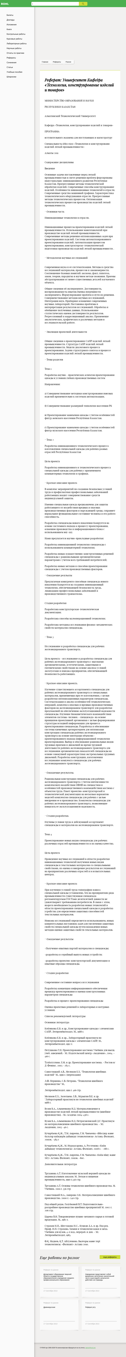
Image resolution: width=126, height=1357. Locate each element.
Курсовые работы (14, 39)
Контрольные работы (16, 34)
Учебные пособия (14, 72)
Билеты (10, 15)
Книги (9, 29)
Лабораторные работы (17, 44)
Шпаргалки (11, 77)
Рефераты (11, 58)
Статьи (10, 67)
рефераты (57, 62)
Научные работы (14, 48)
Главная (45, 62)
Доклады (10, 20)
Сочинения (11, 63)
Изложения (12, 25)
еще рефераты (109, 1257)
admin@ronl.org (90, 1348)
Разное (68, 62)
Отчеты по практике (15, 53)
